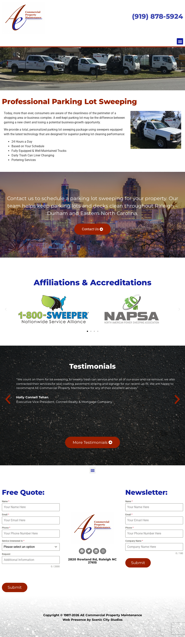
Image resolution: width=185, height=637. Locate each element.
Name (5, 501)
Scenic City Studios (107, 619)
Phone (6, 527)
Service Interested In (13, 541)
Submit (15, 587)
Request (6, 554)
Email (5, 514)
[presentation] (26, 575)
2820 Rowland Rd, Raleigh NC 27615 (92, 561)
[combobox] (31, 547)
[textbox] (27, 547)
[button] (180, 41)
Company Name (134, 541)
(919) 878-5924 (157, 16)
